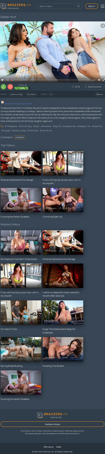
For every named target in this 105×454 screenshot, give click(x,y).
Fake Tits (98, 126)
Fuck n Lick (47, 130)
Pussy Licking (20, 130)
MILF (37, 126)
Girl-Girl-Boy (26, 126)
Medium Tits (85, 126)
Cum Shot (33, 130)
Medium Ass (70, 126)
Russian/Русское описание (18, 103)
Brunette (47, 126)
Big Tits (58, 126)
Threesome (12, 126)
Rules (58, 447)
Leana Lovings (16, 94)
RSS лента (49, 447)
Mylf (51, 94)
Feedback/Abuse (52, 424)
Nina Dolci (31, 94)
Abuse (100, 94)
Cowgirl (6, 130)
